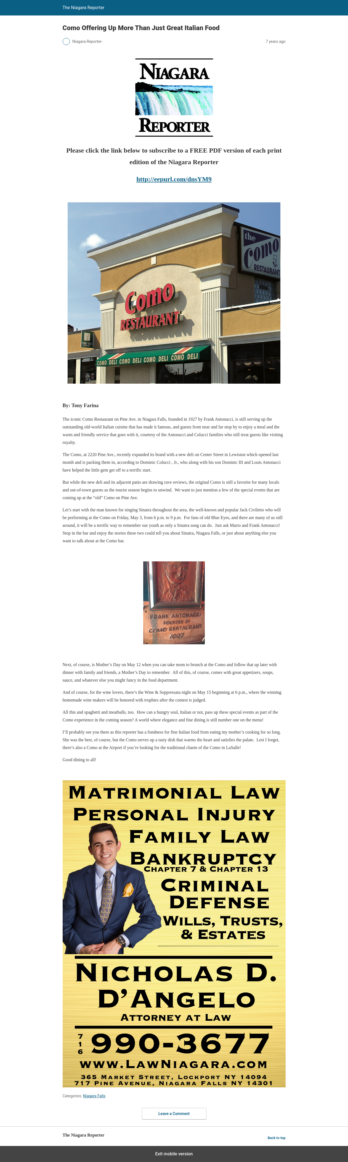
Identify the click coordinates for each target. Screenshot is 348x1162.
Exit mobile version (174, 1153)
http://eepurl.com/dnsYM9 (174, 179)
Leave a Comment (174, 1113)
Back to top (277, 1138)
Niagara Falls (94, 1096)
